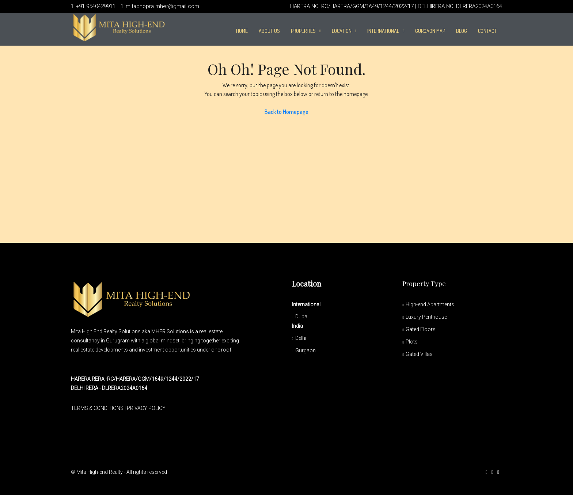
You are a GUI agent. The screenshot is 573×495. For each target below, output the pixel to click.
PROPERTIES (303, 31)
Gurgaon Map (430, 31)
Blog (461, 31)
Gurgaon (305, 350)
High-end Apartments (430, 304)
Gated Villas (419, 354)
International (383, 31)
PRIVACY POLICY (146, 408)
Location (342, 31)
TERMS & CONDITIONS (97, 408)
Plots (412, 342)
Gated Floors (421, 329)
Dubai (301, 316)
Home (242, 31)
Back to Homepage (286, 111)
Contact (487, 31)
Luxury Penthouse (426, 317)
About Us (269, 31)
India (297, 326)
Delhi (300, 338)
